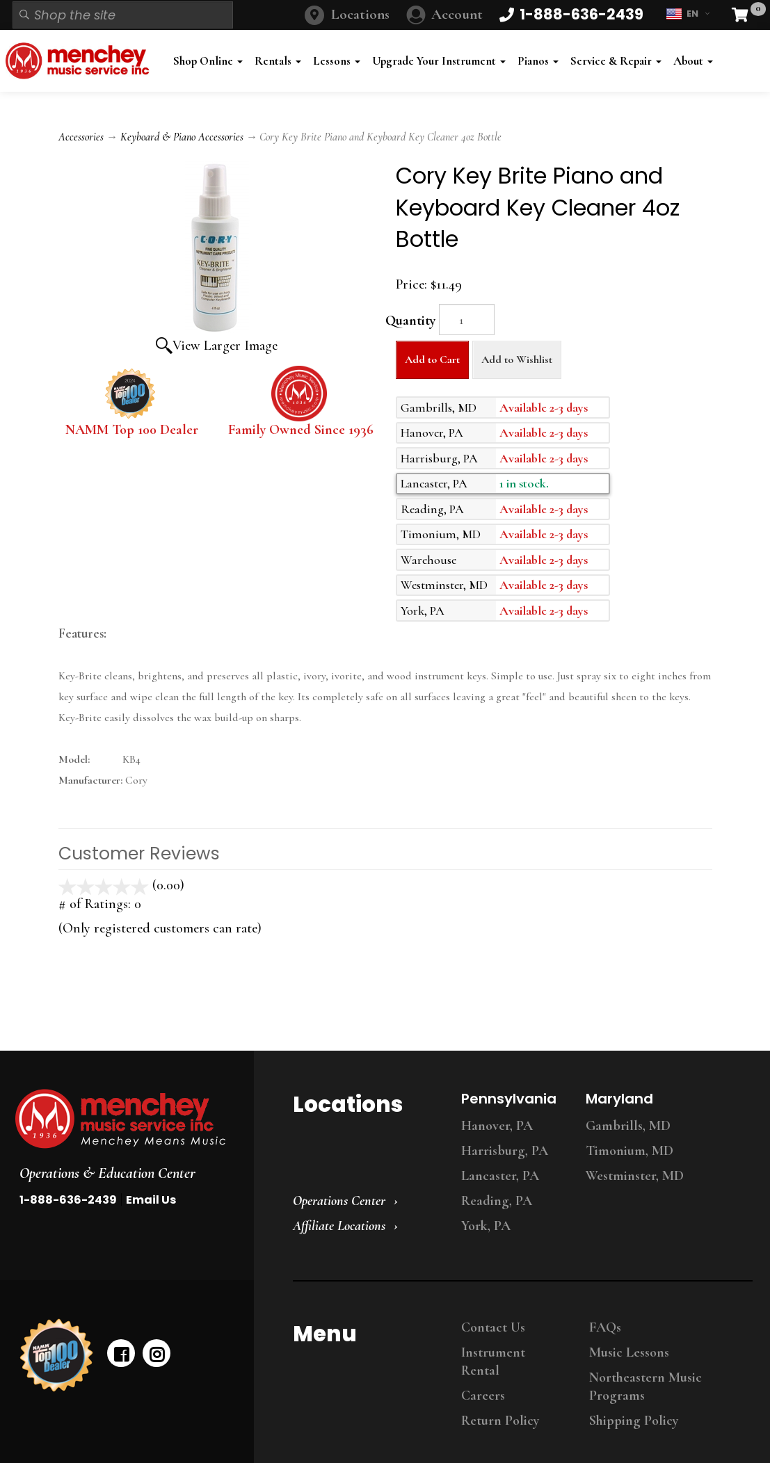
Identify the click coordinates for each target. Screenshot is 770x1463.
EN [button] (687, 14)
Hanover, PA (497, 1125)
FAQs (605, 1327)
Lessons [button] (336, 61)
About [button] (693, 61)
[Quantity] (467, 319)
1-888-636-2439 (68, 1200)
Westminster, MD (635, 1175)
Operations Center (339, 1201)
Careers (483, 1395)
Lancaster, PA (500, 1175)
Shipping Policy (633, 1420)
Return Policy (500, 1420)
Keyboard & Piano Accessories (181, 137)
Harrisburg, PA (504, 1150)
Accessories (81, 137)
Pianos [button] (538, 61)
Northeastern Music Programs (645, 1386)
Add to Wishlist (516, 359)
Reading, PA (496, 1201)
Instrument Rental (493, 1361)
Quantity (410, 320)
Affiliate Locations (339, 1226)
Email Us (151, 1200)
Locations (360, 14)
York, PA (486, 1226)
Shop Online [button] (208, 61)
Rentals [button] (278, 61)
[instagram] (156, 1353)
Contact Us (493, 1327)
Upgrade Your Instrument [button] (439, 61)
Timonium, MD (629, 1150)
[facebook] (121, 1353)
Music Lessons (629, 1352)
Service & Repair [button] (615, 61)
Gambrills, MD (628, 1125)
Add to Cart (432, 359)
